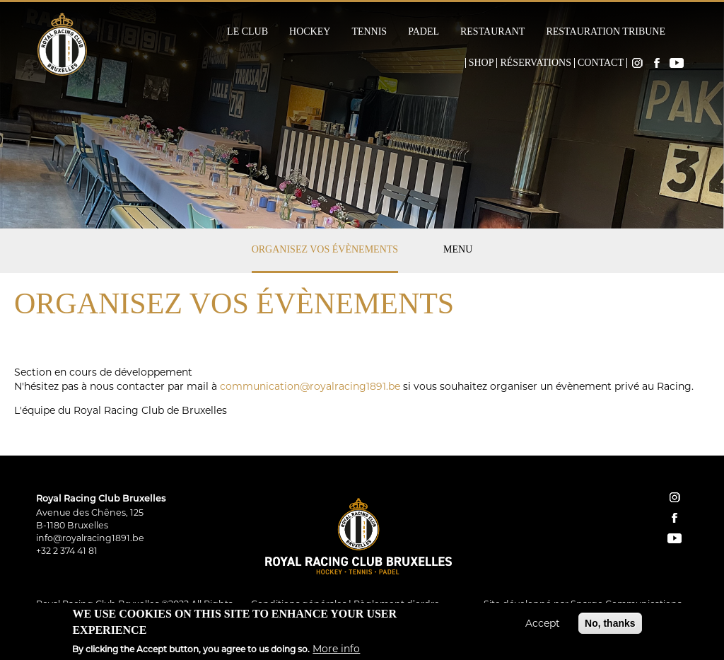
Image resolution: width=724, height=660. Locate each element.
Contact (601, 63)
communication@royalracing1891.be (310, 386)
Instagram (637, 63)
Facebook (657, 63)
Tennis (369, 32)
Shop (481, 63)
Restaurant (492, 32)
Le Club (247, 32)
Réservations (535, 63)
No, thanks (610, 627)
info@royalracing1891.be (90, 538)
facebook (674, 518)
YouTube (677, 63)
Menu (457, 249)
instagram (674, 497)
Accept (542, 627)
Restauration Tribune (605, 32)
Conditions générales (298, 603)
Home (456, 63)
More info (336, 653)
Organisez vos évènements (325, 249)
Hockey (309, 32)
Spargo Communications (626, 603)
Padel (423, 32)
